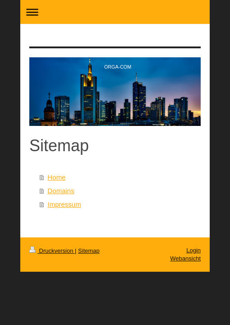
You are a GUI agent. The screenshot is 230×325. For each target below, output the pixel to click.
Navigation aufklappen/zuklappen (115, 12)
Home (57, 177)
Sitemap (89, 250)
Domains (61, 191)
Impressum (64, 204)
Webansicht (185, 258)
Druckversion (52, 250)
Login (193, 250)
